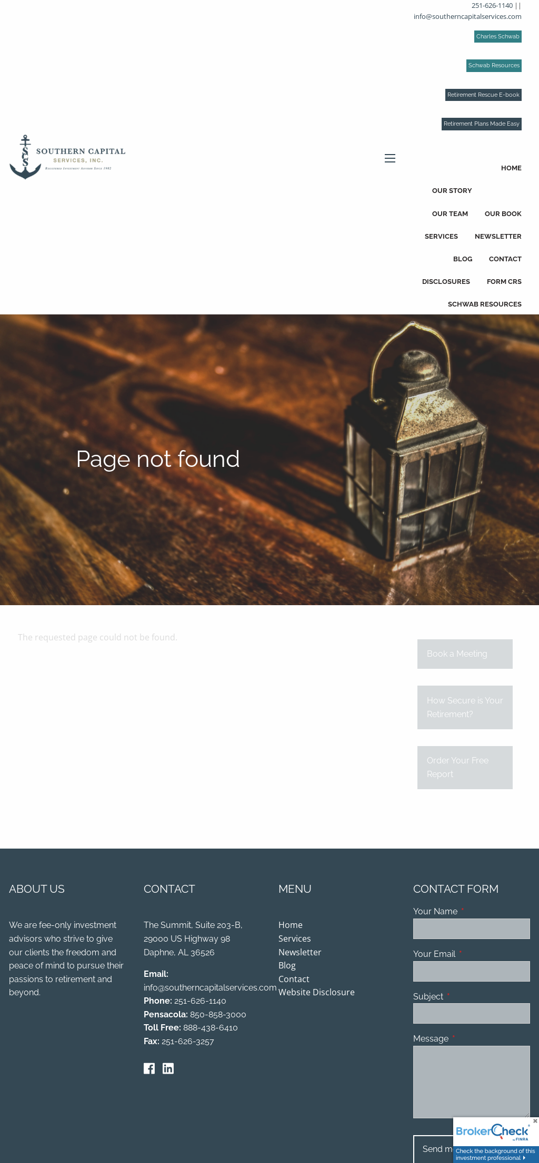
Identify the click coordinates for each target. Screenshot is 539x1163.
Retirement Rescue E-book (483, 94)
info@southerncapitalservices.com (468, 16)
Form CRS (504, 281)
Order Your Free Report (457, 768)
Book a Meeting (457, 655)
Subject (468, 997)
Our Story (452, 191)
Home (511, 168)
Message (471, 1039)
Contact (505, 259)
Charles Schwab (498, 36)
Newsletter (498, 236)
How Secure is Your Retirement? (465, 708)
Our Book (503, 214)
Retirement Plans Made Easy (482, 123)
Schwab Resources (494, 65)
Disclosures (446, 281)
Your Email (471, 955)
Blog (462, 259)
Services (441, 236)
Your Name (471, 912)
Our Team (450, 214)
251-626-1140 (492, 5)
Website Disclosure (316, 992)
